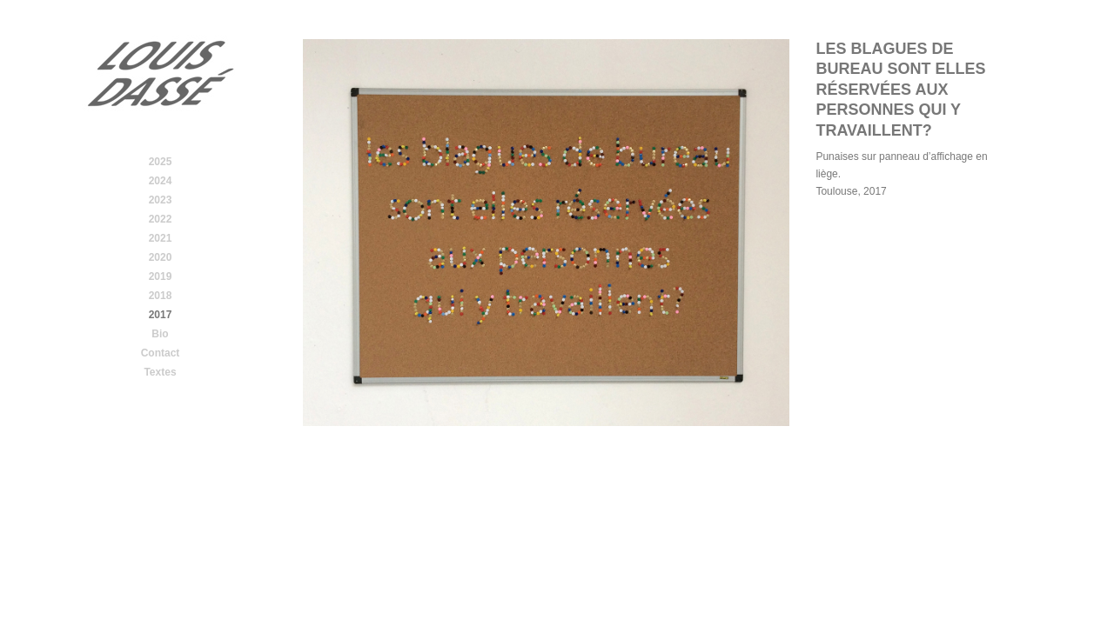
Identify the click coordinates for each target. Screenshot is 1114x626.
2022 (160, 219)
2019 (160, 276)
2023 (160, 200)
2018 (160, 295)
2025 (160, 161)
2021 (160, 238)
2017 (160, 315)
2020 (160, 257)
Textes (160, 372)
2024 (160, 181)
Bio (159, 334)
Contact (160, 353)
